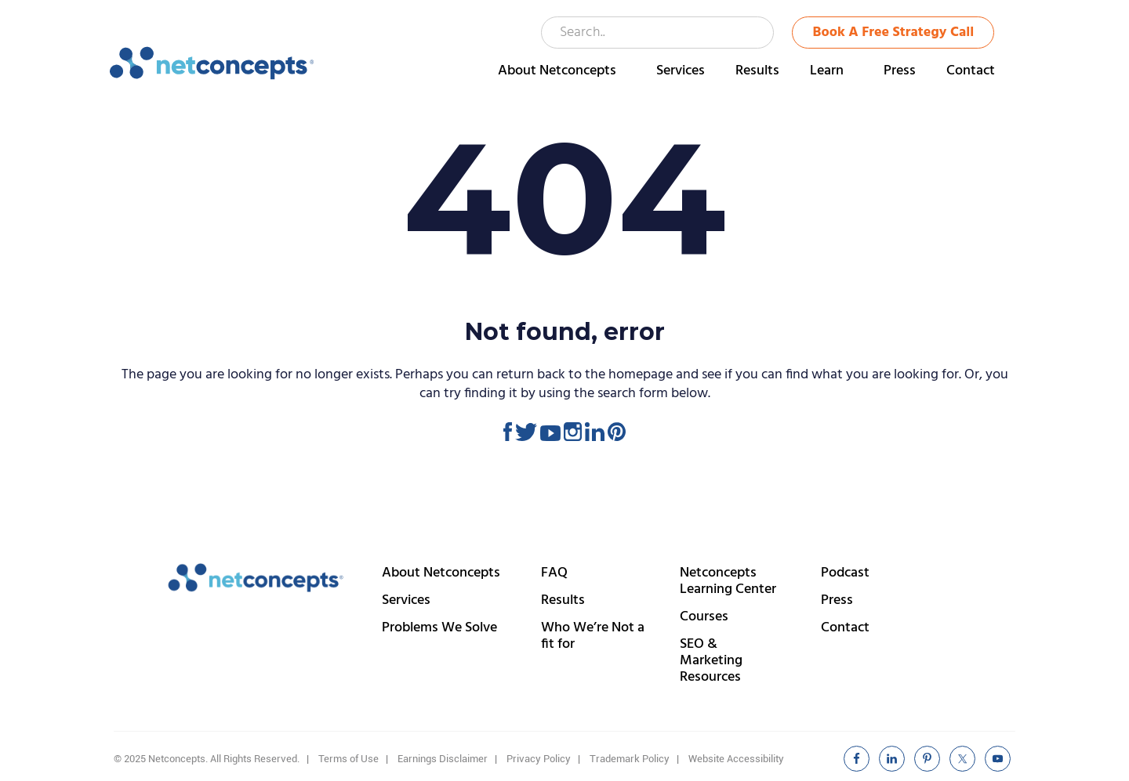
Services (406, 600)
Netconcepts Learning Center (728, 581)
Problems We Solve (439, 627)
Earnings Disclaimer (443, 759)
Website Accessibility (736, 759)
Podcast (845, 573)
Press (837, 600)
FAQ (554, 573)
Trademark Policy (630, 759)
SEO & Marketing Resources (711, 661)
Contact (845, 627)
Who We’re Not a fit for (592, 636)
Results (563, 600)
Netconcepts (212, 63)
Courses (704, 617)
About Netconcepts (441, 573)
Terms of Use (348, 759)
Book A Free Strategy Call (894, 32)
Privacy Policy (538, 759)
